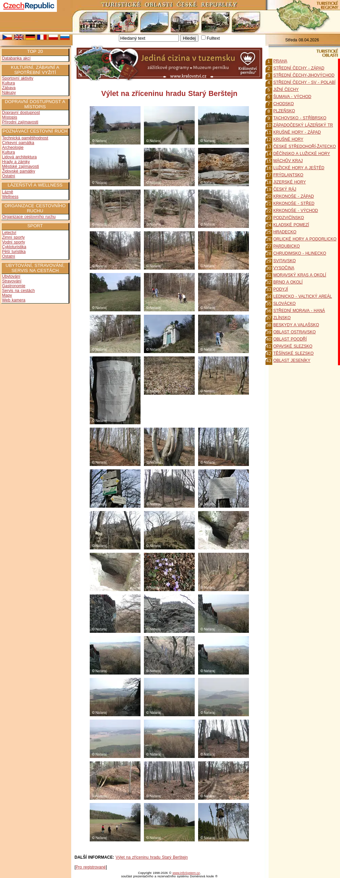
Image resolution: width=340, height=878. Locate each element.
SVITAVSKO (284, 260)
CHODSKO (283, 103)
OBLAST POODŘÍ (290, 339)
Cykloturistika (14, 247)
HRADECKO (284, 232)
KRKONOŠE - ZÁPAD (293, 196)
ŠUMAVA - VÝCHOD (292, 96)
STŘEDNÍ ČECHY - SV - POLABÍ (304, 82)
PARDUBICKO (286, 246)
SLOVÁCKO (284, 303)
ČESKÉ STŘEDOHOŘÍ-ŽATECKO (304, 146)
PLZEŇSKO (284, 111)
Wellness (10, 196)
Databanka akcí (16, 58)
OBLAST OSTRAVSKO (294, 332)
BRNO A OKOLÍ (288, 282)
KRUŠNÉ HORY (288, 139)
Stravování (11, 281)
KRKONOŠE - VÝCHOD (295, 210)
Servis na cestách (18, 290)
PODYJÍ (280, 289)
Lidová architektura (19, 157)
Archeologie (12, 147)
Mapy (7, 295)
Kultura (8, 83)
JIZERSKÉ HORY (289, 182)
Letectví (9, 232)
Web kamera (13, 300)
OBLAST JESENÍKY (292, 360)
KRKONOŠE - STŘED (293, 203)
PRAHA (280, 61)
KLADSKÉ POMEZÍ (291, 224)
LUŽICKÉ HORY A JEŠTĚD (298, 167)
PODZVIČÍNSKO (288, 217)
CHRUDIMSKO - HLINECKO (299, 253)
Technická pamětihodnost (25, 138)
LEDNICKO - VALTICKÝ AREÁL (302, 296)
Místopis (9, 117)
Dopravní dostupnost (21, 112)
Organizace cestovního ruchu (29, 216)
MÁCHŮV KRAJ (288, 160)
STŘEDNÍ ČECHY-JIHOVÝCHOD (304, 75)
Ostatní (8, 176)
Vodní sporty (13, 242)
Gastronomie (13, 286)
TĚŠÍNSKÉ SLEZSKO (293, 353)
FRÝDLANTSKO (288, 175)
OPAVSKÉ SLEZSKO (292, 346)
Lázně (7, 192)
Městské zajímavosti (20, 166)
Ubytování (11, 276)
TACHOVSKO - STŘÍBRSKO (299, 118)
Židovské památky (18, 171)
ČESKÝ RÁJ (284, 189)
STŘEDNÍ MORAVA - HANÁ (299, 310)
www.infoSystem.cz (186, 873)
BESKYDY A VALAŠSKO (296, 325)
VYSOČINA (283, 268)
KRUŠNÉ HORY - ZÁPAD (297, 132)
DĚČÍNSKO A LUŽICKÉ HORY (301, 153)
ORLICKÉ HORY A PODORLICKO (305, 239)
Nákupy (9, 92)
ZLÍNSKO (282, 317)
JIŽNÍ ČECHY (286, 89)
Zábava (9, 87)
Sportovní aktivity (17, 78)
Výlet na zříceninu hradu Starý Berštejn (151, 857)
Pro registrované (91, 867)
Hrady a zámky (16, 161)
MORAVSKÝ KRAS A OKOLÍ (299, 275)
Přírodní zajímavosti (20, 122)
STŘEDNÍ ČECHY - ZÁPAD (298, 68)
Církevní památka (18, 142)
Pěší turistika (14, 251)
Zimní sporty (13, 237)
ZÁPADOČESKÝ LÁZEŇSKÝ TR (303, 125)
